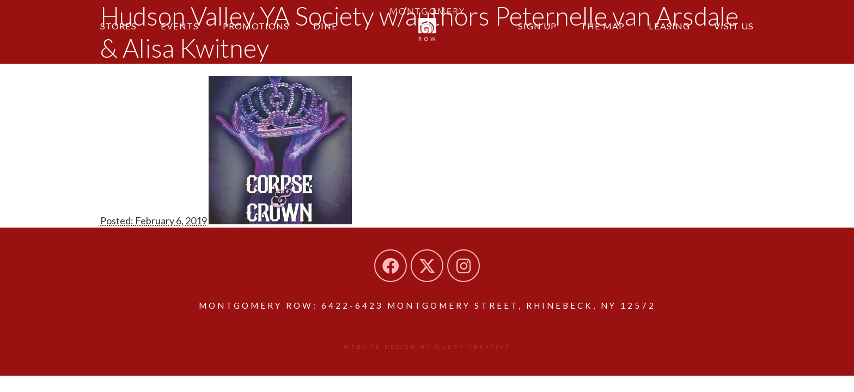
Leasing (669, 26)
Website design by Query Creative (427, 347)
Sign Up (537, 26)
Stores (118, 26)
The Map (603, 26)
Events (180, 26)
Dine (325, 26)
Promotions (256, 26)
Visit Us (734, 26)
